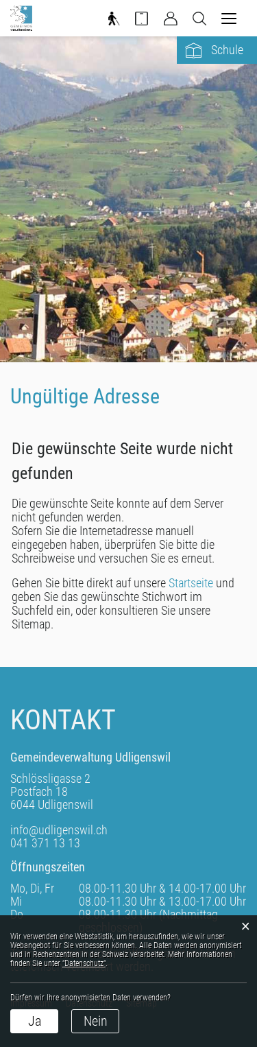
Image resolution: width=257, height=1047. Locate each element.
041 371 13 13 (45, 843)
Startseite (191, 583)
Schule (227, 50)
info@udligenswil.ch (59, 830)
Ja (34, 1021)
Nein (96, 1021)
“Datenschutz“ (84, 963)
